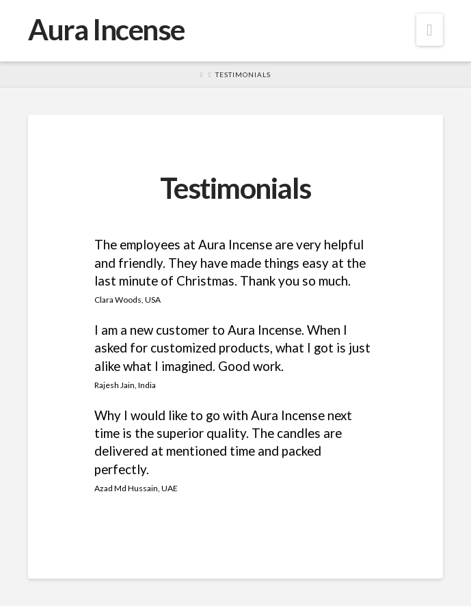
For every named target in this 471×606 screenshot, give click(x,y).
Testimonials (243, 74)
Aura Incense (106, 29)
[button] (429, 30)
